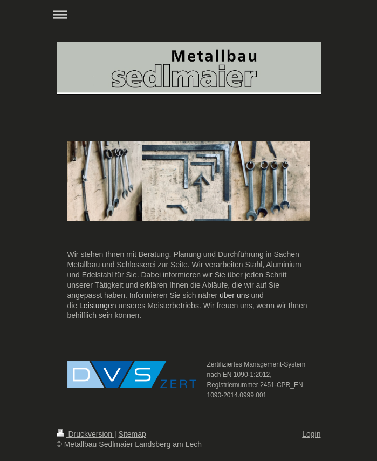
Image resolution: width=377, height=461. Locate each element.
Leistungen (97, 305)
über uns (234, 295)
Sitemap (132, 434)
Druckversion (85, 434)
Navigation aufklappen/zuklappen (189, 14)
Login (311, 434)
